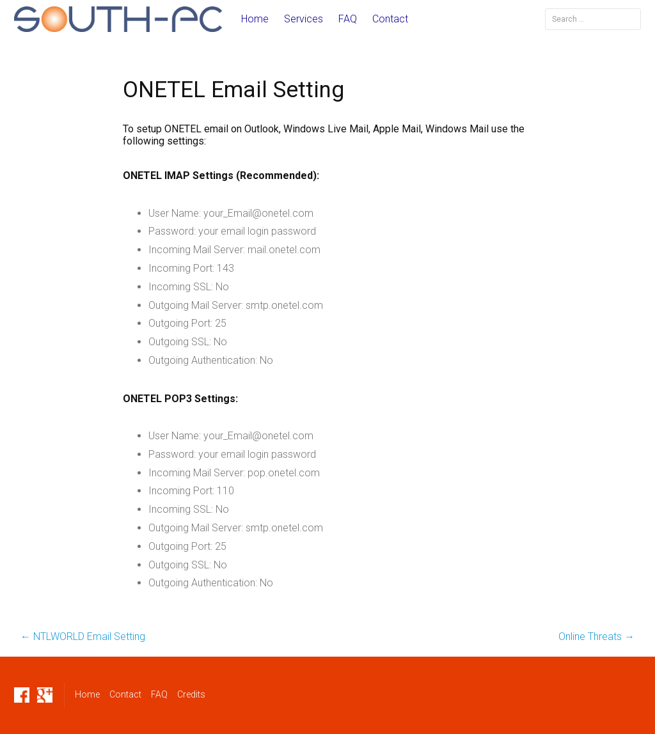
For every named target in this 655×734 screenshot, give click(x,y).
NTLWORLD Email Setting (82, 636)
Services (303, 19)
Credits (191, 694)
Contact (390, 19)
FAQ (347, 19)
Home (255, 19)
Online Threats (596, 636)
